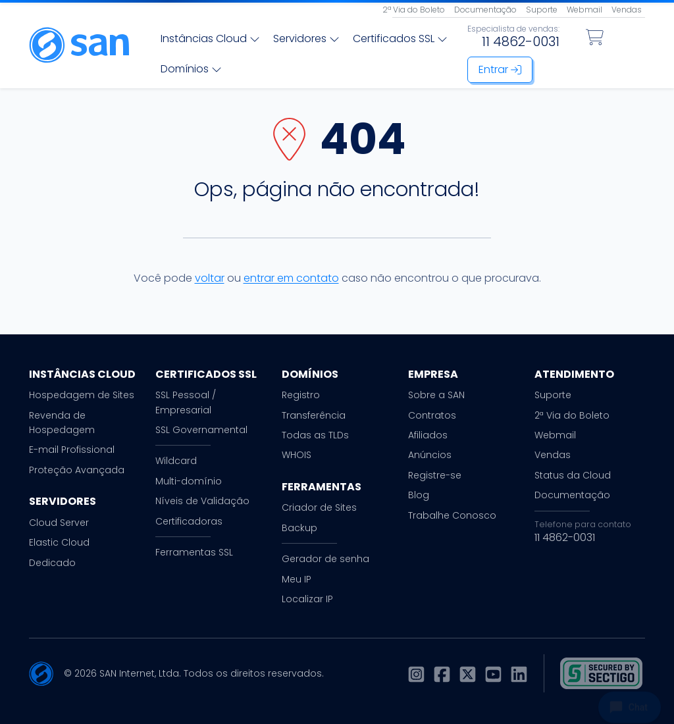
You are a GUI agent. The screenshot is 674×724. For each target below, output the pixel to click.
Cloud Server (59, 522)
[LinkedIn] (519, 673)
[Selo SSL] (601, 673)
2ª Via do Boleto (413, 9)
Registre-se (434, 475)
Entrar (500, 69)
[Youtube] (493, 673)
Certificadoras (188, 521)
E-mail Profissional (72, 449)
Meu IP (296, 579)
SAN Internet (127, 673)
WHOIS (296, 454)
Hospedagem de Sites (81, 394)
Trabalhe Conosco (452, 515)
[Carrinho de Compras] (595, 37)
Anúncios (430, 454)
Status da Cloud (572, 475)
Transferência (314, 415)
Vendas (626, 9)
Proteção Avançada (76, 470)
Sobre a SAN (436, 394)
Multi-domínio (188, 481)
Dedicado (52, 562)
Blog (418, 495)
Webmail (584, 9)
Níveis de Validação (202, 500)
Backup (299, 527)
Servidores (306, 38)
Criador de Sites (319, 507)
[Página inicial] (79, 45)
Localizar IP (307, 599)
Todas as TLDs (315, 435)
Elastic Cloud (59, 542)
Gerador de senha (325, 558)
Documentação (485, 9)
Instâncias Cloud (210, 38)
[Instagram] (416, 673)
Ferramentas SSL (194, 552)
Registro (301, 394)
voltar (209, 278)
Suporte (541, 9)
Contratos (432, 415)
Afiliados (428, 435)
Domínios (191, 68)
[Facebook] (442, 673)
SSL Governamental (201, 429)
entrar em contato (291, 278)
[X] (467, 673)
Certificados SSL (400, 38)
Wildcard (176, 460)
